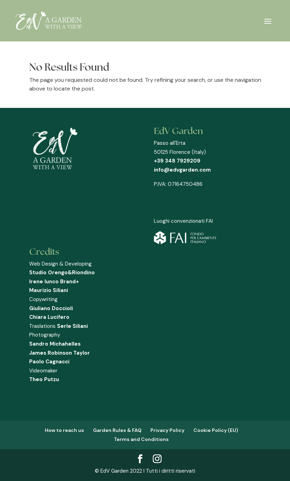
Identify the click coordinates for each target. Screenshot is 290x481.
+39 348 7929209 (177, 160)
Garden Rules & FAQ (117, 430)
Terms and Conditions (141, 439)
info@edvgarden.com (182, 169)
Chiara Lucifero (49, 317)
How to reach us (64, 430)
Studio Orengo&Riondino (62, 272)
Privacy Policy (167, 430)
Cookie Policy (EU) (215, 430)
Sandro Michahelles (55, 343)
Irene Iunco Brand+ (54, 281)
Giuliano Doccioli (51, 308)
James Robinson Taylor (59, 352)
